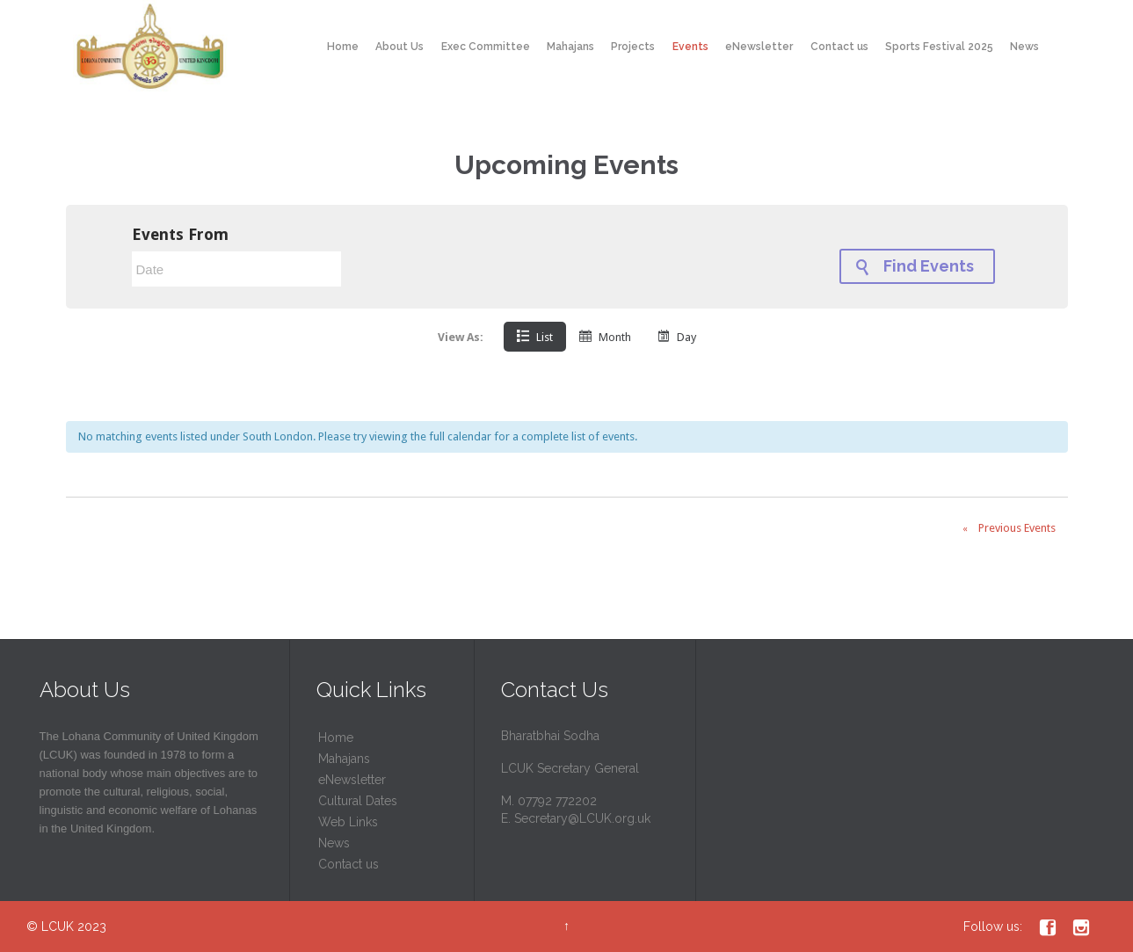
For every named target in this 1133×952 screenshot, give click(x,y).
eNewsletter (352, 780)
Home (335, 737)
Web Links (348, 822)
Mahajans (344, 759)
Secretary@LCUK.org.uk (582, 818)
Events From (180, 235)
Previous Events (1005, 530)
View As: (460, 337)
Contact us (348, 864)
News (334, 843)
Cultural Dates (357, 801)
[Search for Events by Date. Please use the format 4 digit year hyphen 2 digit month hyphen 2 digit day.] (237, 269)
